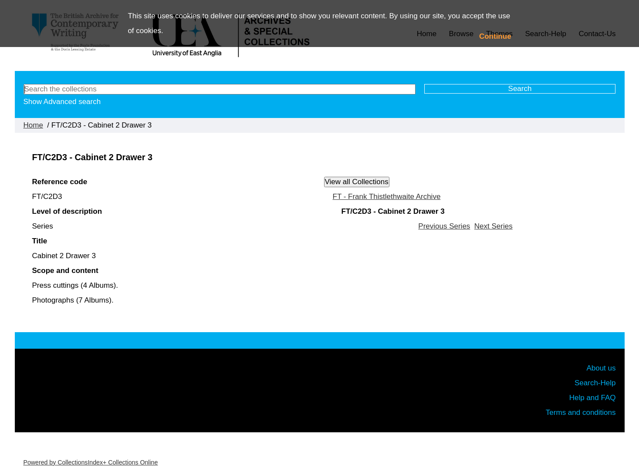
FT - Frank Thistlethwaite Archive (387, 196)
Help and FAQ (592, 398)
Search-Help (595, 383)
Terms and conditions (581, 412)
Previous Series (444, 226)
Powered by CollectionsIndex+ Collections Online (91, 462)
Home (33, 125)
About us (600, 368)
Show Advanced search (62, 102)
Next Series (493, 226)
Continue (495, 36)
